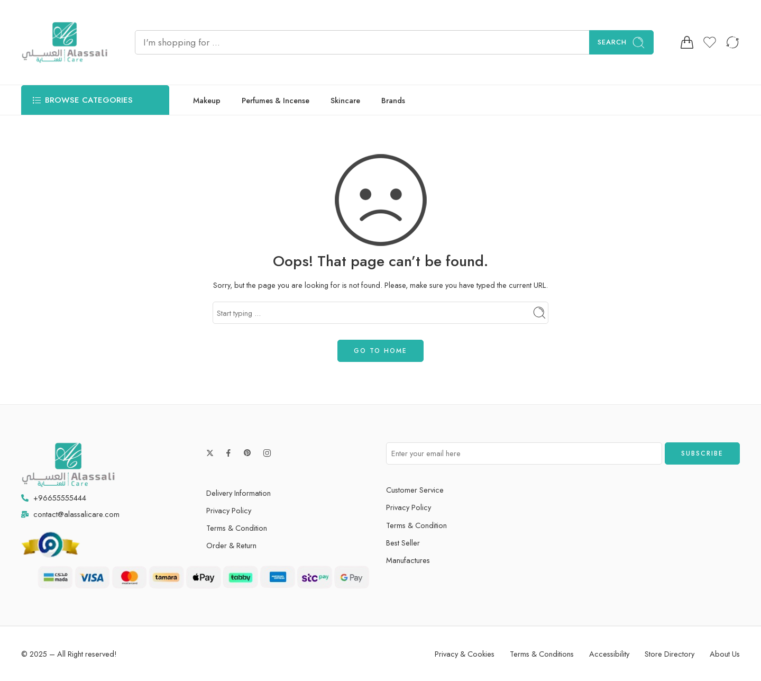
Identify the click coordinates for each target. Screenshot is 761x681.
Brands (393, 100)
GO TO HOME (380, 351)
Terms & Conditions (542, 653)
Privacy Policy (228, 510)
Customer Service (415, 489)
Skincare (345, 100)
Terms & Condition (236, 527)
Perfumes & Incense (275, 100)
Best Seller (403, 542)
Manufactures (408, 560)
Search (621, 42)
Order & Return (231, 545)
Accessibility (609, 653)
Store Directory (669, 653)
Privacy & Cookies (464, 653)
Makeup (207, 100)
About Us (725, 653)
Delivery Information (238, 492)
